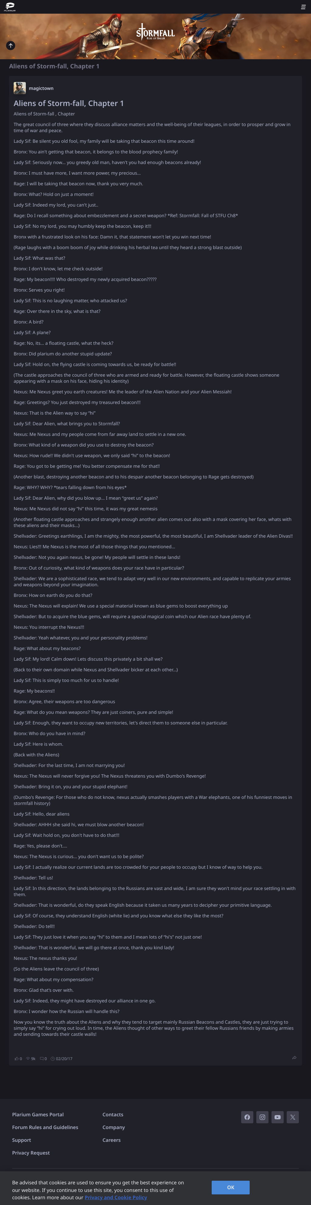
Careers (112, 1140)
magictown (41, 88)
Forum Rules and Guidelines (45, 1127)
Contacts (113, 1114)
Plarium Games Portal (38, 1114)
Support (21, 1140)
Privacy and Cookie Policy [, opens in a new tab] (116, 1197)
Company (114, 1127)
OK (230, 1187)
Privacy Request (31, 1152)
